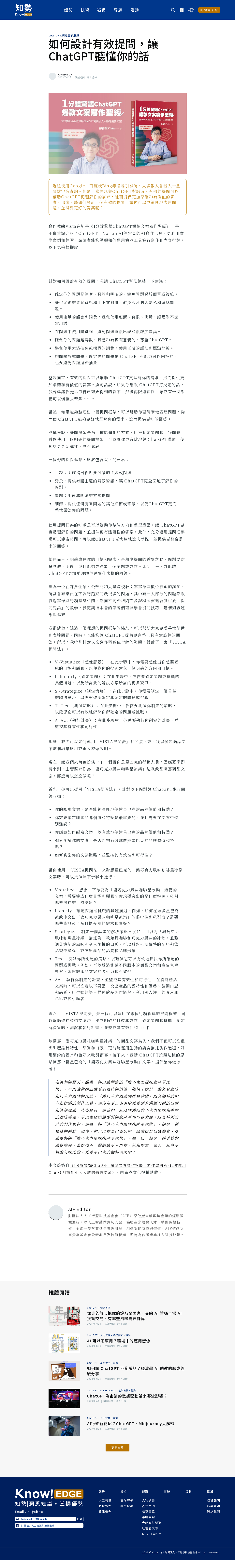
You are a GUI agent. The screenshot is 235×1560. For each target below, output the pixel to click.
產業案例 (105, 1362)
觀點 (101, 10)
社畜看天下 (150, 1528)
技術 (85, 10)
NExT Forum (152, 1534)
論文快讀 (126, 1506)
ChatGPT (55, 35)
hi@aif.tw (36, 1512)
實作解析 (126, 1500)
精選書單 (67, 35)
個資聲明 (213, 1500)
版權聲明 (213, 1506)
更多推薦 (117, 1447)
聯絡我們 (213, 1511)
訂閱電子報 (209, 9)
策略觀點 (148, 1517)
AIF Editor (65, 74)
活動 (135, 10)
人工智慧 (105, 1418)
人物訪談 (148, 1500)
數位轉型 (105, 1506)
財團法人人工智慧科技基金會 (35, 1525)
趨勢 (68, 10)
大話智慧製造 (151, 1523)
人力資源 (105, 1335)
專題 (118, 10)
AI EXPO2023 (108, 1390)
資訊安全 (105, 1511)
